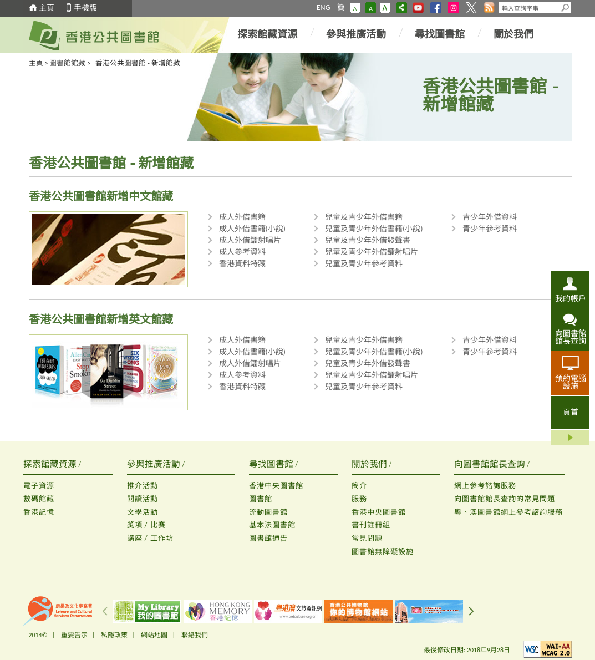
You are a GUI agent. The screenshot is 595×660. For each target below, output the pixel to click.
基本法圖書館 (272, 525)
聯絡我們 (194, 635)
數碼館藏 (38, 499)
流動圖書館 (268, 512)
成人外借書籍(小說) (252, 228)
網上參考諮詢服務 (485, 485)
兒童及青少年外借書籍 (364, 217)
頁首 (570, 412)
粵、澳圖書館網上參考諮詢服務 (508, 512)
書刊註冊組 (371, 525)
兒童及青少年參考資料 (364, 263)
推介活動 (142, 485)
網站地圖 (154, 635)
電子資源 (38, 485)
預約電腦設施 (570, 382)
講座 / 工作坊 (150, 538)
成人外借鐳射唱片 (250, 240)
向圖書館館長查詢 (570, 337)
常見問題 (367, 538)
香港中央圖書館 (276, 485)
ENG (323, 7)
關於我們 (513, 34)
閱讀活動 (142, 499)
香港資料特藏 (242, 263)
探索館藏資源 (267, 34)
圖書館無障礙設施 (383, 551)
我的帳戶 (570, 298)
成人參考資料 (242, 252)
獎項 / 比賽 (146, 525)
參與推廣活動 (356, 34)
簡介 (359, 485)
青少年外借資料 (489, 217)
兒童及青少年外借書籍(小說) (374, 228)
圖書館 (260, 499)
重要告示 (74, 635)
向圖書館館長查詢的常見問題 (504, 499)
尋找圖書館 (440, 34)
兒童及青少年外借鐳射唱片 (371, 252)
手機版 (85, 8)
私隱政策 (114, 635)
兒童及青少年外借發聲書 (367, 240)
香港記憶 (38, 512)
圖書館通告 (268, 538)
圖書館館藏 (67, 63)
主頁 (46, 8)
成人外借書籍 (242, 217)
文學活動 (142, 512)
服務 (359, 499)
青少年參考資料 (489, 228)
